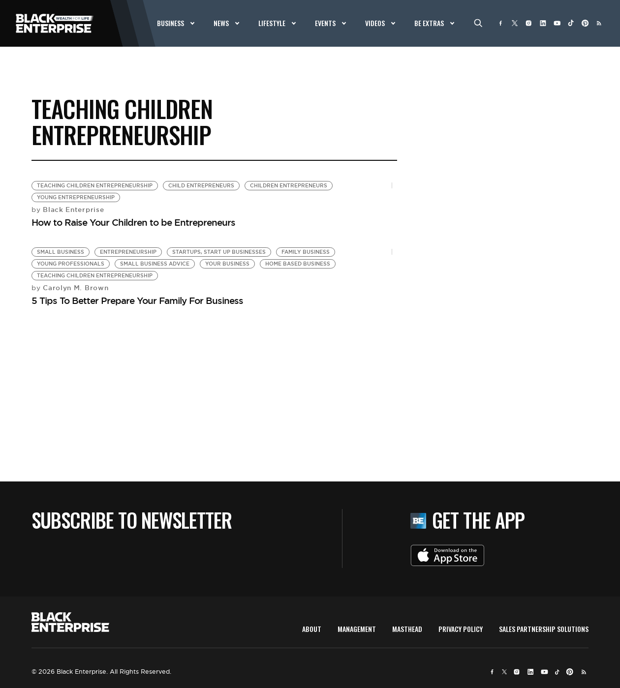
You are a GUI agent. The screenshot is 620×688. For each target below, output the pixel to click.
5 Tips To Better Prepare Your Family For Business (137, 300)
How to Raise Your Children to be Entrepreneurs (133, 222)
